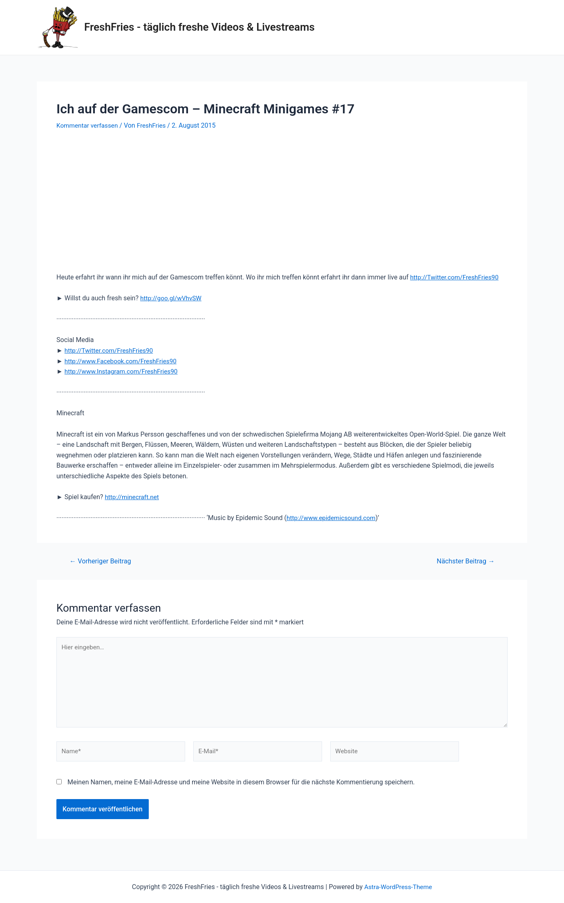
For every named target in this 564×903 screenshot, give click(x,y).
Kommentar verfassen (88, 125)
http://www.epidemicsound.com (333, 518)
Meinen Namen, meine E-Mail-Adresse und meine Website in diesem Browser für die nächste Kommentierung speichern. (241, 787)
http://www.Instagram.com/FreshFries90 (124, 371)
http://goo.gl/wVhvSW (172, 298)
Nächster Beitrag (464, 561)
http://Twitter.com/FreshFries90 (456, 277)
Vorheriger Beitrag (102, 561)
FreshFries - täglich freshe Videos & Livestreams (199, 27)
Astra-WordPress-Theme (398, 887)
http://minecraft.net (133, 497)
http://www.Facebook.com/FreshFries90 (123, 361)
